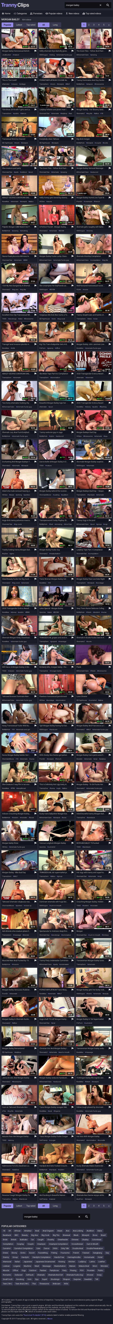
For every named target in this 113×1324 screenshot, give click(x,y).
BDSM (61, 231)
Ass (67, 1231)
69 (10, 1231)
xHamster (6, 84)
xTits (4, 1111)
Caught (41, 1239)
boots (105, 143)
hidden (15, 818)
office (58, 348)
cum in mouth (55, 906)
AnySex (5, 554)
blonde (26, 935)
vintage (23, 84)
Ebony (14, 1253)
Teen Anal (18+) (22, 1284)
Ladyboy (82, 1262)
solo (54, 319)
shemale (55, 113)
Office (15, 1270)
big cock (61, 319)
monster (24, 818)
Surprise (77, 1279)
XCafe (79, 290)
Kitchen (72, 1262)
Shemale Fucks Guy (75, 1275)
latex (20, 319)
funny (52, 788)
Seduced (18, 1275)
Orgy (24, 1270)
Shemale (41, 1275)
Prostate (90, 1270)
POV (82, 1270)
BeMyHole (80, 84)
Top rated (30, 25)
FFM (13, 788)
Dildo (55, 1248)
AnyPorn (80, 1199)
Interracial (7, 1262)
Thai (34, 1284)
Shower (90, 1275)
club (96, 319)
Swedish (88, 1279)
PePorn (42, 348)
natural (52, 1199)
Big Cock (45, 1235)
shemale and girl (23, 730)
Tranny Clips (15, 5)
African (17, 1231)
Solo (29, 1279)
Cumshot (7, 1248)
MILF (68, 84)
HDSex (42, 202)
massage (62, 642)
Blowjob (85, 1235)
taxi (70, 113)
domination (55, 378)
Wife (66, 1284)
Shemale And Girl (55, 1275)
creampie (88, 202)
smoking (24, 231)
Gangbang (97, 1253)
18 (102, 113)
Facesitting (43, 1253)
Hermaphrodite (74, 1257)
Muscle (6, 1270)
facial (32, 818)
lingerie (57, 1111)
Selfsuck (30, 1275)
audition (65, 495)
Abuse (49, 1319)
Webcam (56, 1284)
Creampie (41, 1244)
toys (105, 436)
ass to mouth (64, 1052)
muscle (16, 964)
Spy (36, 1279)
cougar (52, 1140)
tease (12, 495)
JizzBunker (6, 55)
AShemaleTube (83, 55)
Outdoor (32, 1270)
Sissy (99, 1275)
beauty (105, 994)
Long (55, 25)
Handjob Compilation (42, 1257)
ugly (58, 788)
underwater (64, 964)
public (16, 113)
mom (53, 84)
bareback (91, 818)
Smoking (20, 1279)
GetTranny (43, 1140)
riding (52, 55)
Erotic (23, 1253)
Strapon (66, 1279)
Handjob (25, 1257)
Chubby (85, 1239)
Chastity (50, 1239)
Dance (46, 1248)
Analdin (79, 759)
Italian (17, 1262)
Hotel (100, 1257)
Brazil (103, 1235)
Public (100, 1270)
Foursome (65, 1253)
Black (76, 1235)
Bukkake (23, 1239)
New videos (72, 13)
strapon (90, 84)
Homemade (89, 1257)
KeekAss (5, 202)
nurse (86, 290)
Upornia (42, 612)
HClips (79, 436)
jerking (19, 495)
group (99, 524)
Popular (7, 25)
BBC (16, 1235)
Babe (100, 1231)
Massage (47, 1266)
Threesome (44, 1284)
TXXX (4, 319)
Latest (19, 25)
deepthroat (21, 788)
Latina (92, 1262)
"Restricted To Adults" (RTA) (34, 1315)
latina (101, 700)
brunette (101, 1140)
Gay (107, 1253)
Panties (43, 1270)
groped (54, 642)
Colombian (96, 1239)
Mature (72, 1266)
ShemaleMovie (45, 495)
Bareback (7, 1235)
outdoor (24, 172)
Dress (5, 1253)
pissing (94, 55)
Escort (32, 1253)
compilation (95, 260)
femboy (106, 935)
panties (27, 495)
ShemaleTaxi (44, 113)
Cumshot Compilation (23, 1248)
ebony (88, 407)
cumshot (93, 700)
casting (56, 495)
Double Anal (78, 1248)
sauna (49, 202)
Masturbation (60, 1266)
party (16, 172)
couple (98, 143)
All (43, 25)
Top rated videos (91, 13)
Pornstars (36, 13)
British (13, 1239)
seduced (94, 172)
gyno (12, 554)
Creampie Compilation (58, 1244)
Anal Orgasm (48, 1231)
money (90, 231)
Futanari (86, 1253)
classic (15, 84)
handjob (91, 495)
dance (23, 113)
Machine (27, 1266)
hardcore (53, 730)
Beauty (25, 1235)
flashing (103, 407)
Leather (101, 1262)
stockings (12, 319)
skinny (11, 1140)
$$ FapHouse (7, 143)
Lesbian (6, 1266)
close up (28, 906)
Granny (6, 1257)
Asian (59, 1231)
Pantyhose (54, 1270)
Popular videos (53, 13)
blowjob (61, 84)
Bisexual (66, 1235)
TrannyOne (43, 671)
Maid (37, 1266)
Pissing (73, 1270)
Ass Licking (78, 1231)
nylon (52, 436)
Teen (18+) (7, 1284)
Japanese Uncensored (45, 1262)
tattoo (97, 113)
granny (50, 348)
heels (89, 994)
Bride (5, 1239)
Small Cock (8, 1279)
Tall (96, 1279)
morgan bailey (56, 671)
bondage (100, 583)
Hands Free (59, 1257)
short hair (68, 524)
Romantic (7, 1275)
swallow (16, 1170)
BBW (26, 260)
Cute (38, 1248)
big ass (15, 290)
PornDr (79, 202)
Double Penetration (95, 1248)
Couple (31, 1244)
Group (15, 1257)
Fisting (54, 1253)
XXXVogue (43, 55)
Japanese (28, 1262)
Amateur (27, 1231)
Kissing (62, 1262)
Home (5, 13)
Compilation (8, 1244)
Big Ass (34, 1235)
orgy (105, 524)
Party (64, 1270)
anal (95, 759)
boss (64, 818)
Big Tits (56, 1235)
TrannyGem (44, 84)
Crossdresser (77, 1244)
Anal (37, 1231)
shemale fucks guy (64, 55)
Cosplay (20, 1244)
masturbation (55, 554)
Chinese (75, 1239)
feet (51, 524)
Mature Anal (84, 1266)
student (97, 612)
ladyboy (64, 113)
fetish (89, 612)
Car (32, 1239)
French (76, 1253)
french (97, 202)
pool (31, 172)
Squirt (44, 1279)
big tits (89, 113)
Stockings (55, 1279)
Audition (90, 1231)
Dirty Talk (65, 1248)
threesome (99, 84)
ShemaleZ (81, 113)
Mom (95, 1266)
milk (13, 348)
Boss (95, 1235)
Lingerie (16, 1266)
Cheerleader (63, 1239)
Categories (20, 13)
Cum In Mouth (92, 1244)
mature (16, 55)
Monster (104, 1266)
